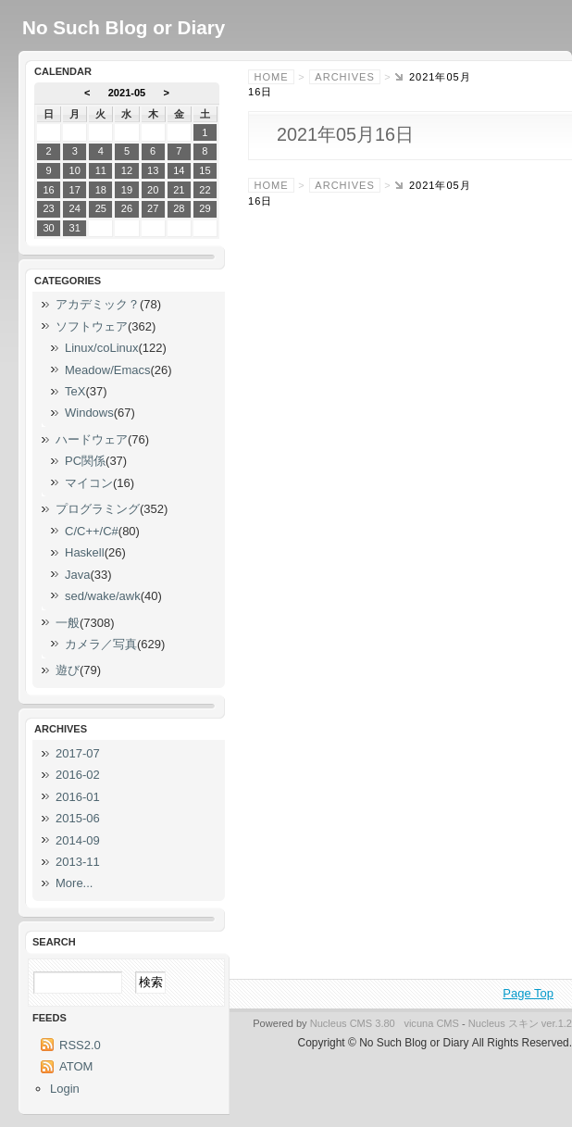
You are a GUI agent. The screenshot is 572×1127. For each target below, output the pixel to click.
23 (48, 208)
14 (178, 170)
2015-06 (78, 818)
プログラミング (98, 509)
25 (100, 208)
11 (100, 170)
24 (75, 208)
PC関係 (85, 461)
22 (204, 189)
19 (126, 189)
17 (75, 189)
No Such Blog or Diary (123, 27)
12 (126, 170)
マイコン (89, 483)
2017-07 (78, 753)
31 (75, 227)
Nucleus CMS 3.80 (352, 1023)
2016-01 (78, 797)
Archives (344, 76)
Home (272, 76)
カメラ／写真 (101, 644)
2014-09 (78, 840)
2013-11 (78, 862)
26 (126, 208)
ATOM (76, 1066)
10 (75, 170)
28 (178, 208)
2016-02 (78, 775)
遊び (68, 670)
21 (178, 189)
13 (152, 170)
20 (152, 189)
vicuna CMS (431, 1023)
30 (48, 227)
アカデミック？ (98, 304)
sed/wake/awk (103, 596)
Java (77, 575)
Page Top (528, 993)
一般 (68, 623)
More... (74, 883)
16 (48, 189)
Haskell (85, 552)
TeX (75, 391)
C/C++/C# (91, 531)
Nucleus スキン (503, 1023)
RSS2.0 (80, 1045)
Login (65, 1089)
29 (204, 208)
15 (204, 170)
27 (152, 208)
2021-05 (127, 92)
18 (100, 189)
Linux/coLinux (102, 348)
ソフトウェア (92, 326)
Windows (89, 412)
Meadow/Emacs (107, 370)
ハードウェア (92, 439)
